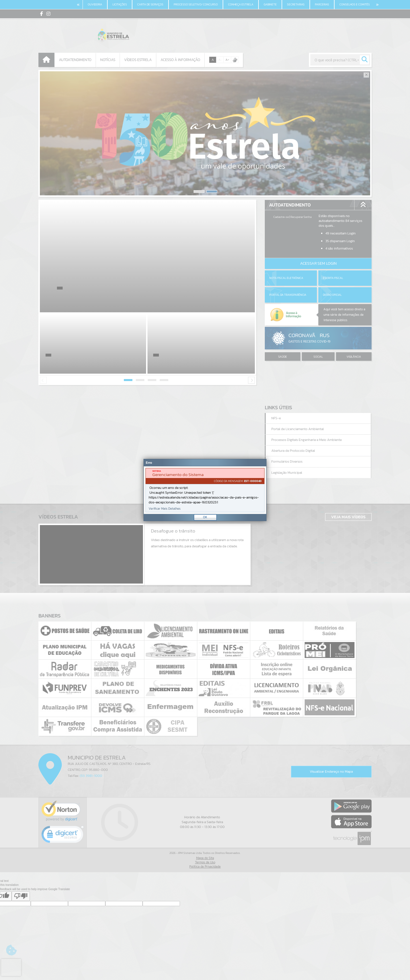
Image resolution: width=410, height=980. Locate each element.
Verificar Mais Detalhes (165, 509)
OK (205, 517)
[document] (205, 490)
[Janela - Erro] (205, 490)
